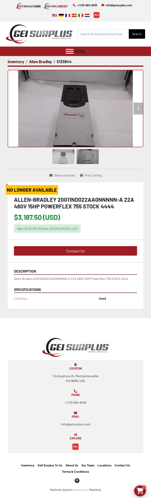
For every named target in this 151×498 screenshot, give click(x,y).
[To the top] (77, 480)
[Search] (103, 33)
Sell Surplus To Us (50, 465)
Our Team (87, 465)
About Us (71, 465)
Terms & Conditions (75, 471)
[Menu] (70, 51)
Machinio (95, 489)
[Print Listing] (90, 175)
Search (137, 34)
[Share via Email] (62, 175)
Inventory (27, 465)
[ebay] (96, 15)
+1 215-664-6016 (87, 5)
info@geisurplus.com (119, 5)
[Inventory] (16, 61)
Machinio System (61, 489)
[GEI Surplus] (75, 347)
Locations (104, 465)
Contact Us (75, 251)
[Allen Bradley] (40, 61)
